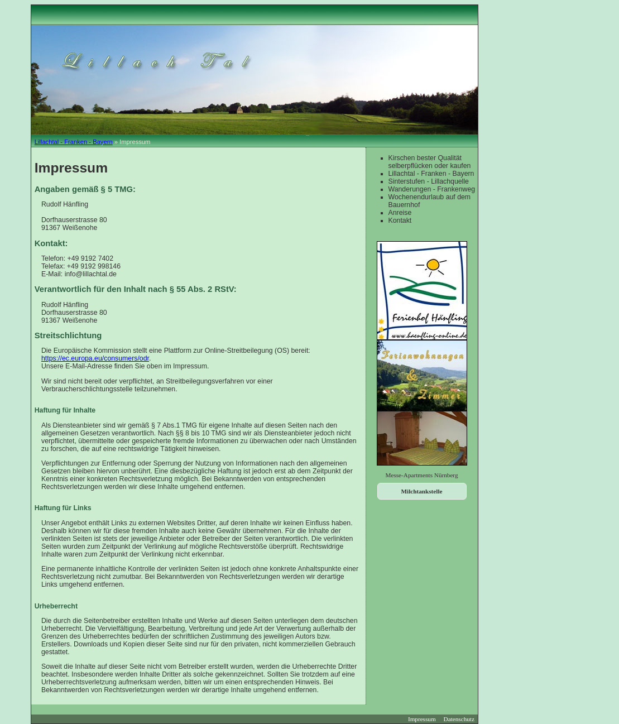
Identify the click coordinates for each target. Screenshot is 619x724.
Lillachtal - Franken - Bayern (74, 141)
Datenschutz (459, 719)
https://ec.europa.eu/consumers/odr (95, 358)
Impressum (422, 719)
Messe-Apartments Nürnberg (422, 475)
